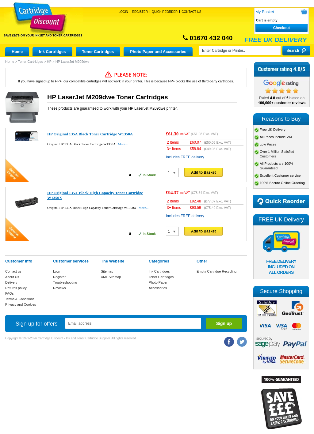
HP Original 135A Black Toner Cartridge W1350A (90, 134)
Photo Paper (158, 282)
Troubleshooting (65, 282)
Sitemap (107, 271)
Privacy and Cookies (20, 304)
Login (123, 11)
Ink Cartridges (52, 51)
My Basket (264, 11)
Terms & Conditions (19, 299)
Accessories (158, 288)
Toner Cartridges (98, 51)
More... (123, 144)
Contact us (13, 271)
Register (140, 11)
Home (17, 51)
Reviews (59, 288)
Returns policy (16, 288)
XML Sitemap (111, 277)
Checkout (281, 28)
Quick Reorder (165, 11)
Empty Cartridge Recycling (216, 271)
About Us (12, 277)
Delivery (11, 282)
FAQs (9, 293)
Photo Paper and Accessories (158, 51)
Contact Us (191, 11)
